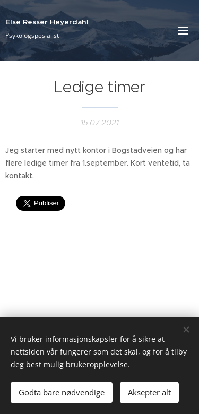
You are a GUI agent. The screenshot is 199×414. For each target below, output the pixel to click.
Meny (183, 30)
